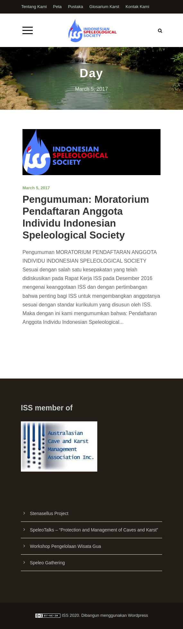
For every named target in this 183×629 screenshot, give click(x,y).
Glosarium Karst (104, 6)
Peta (57, 6)
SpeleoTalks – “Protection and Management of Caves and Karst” (94, 529)
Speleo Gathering (47, 562)
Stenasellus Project (49, 513)
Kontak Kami (137, 6)
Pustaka (75, 6)
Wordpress (138, 615)
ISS (65, 615)
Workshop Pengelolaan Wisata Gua (65, 546)
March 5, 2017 (36, 187)
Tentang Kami (34, 6)
